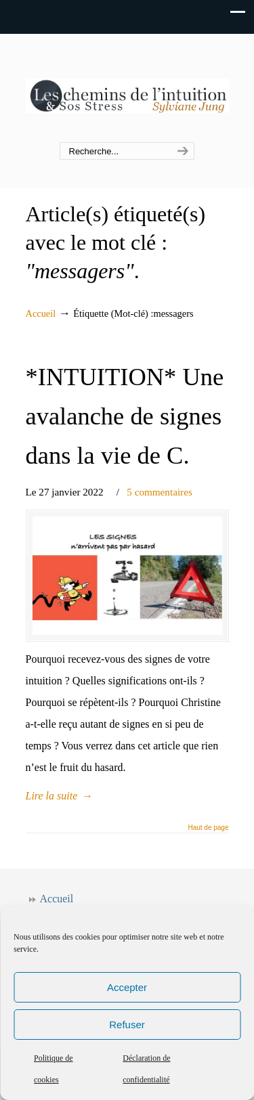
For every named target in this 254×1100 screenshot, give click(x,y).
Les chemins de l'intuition (127, 88)
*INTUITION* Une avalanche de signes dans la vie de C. (125, 416)
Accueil (41, 313)
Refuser (127, 1024)
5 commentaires (159, 492)
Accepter (127, 987)
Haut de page (208, 827)
